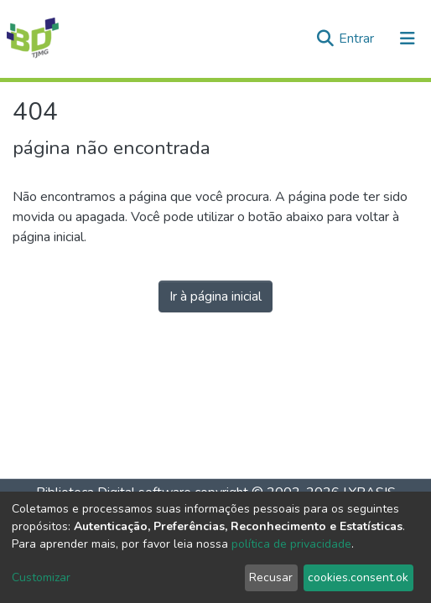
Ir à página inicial (215, 296)
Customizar (41, 577)
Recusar (271, 577)
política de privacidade (291, 544)
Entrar (358, 38)
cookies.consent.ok (358, 577)
